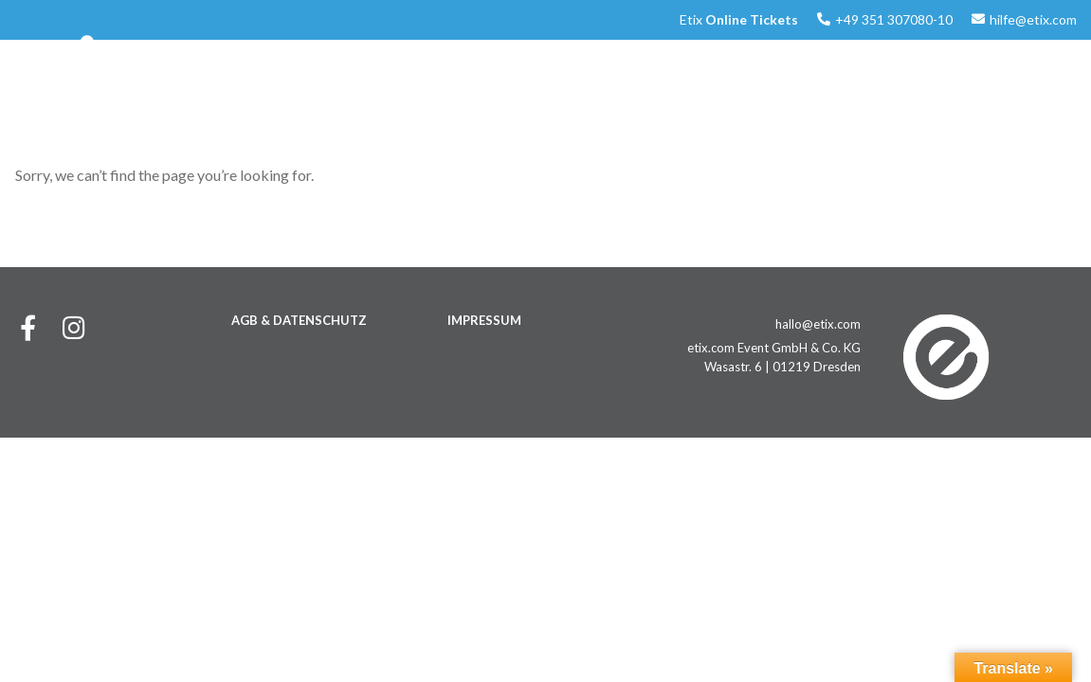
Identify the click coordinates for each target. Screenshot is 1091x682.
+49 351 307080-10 (894, 19)
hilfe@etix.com (1033, 19)
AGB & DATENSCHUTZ (299, 320)
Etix (739, 19)
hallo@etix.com (818, 324)
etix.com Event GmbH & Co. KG (774, 347)
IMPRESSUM (484, 320)
